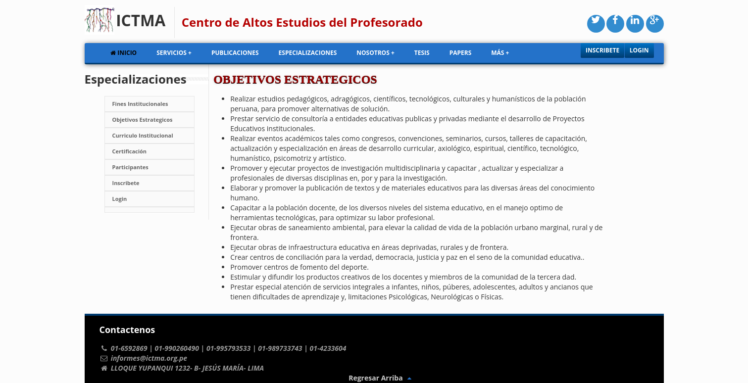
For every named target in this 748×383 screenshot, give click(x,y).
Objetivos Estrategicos (142, 119)
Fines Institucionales (140, 103)
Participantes (130, 167)
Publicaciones (235, 52)
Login (639, 50)
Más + (500, 52)
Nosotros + (375, 52)
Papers (460, 52)
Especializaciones (308, 52)
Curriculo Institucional (142, 135)
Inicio (123, 52)
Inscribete (602, 50)
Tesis (422, 52)
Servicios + (174, 52)
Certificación (129, 151)
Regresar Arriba (381, 378)
